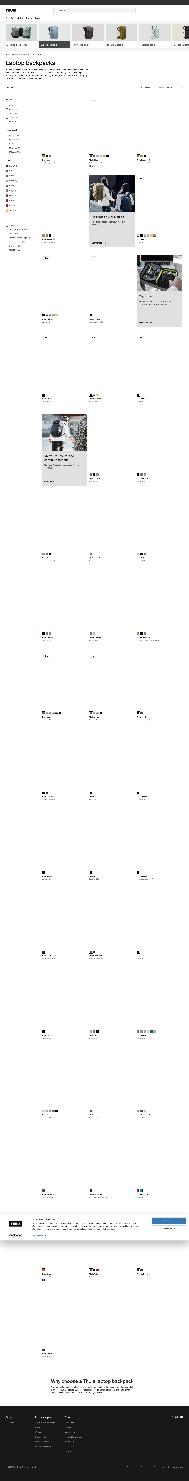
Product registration (43, 1442)
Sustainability (70, 1432)
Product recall (40, 1437)
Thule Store (69, 1451)
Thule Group (69, 1446)
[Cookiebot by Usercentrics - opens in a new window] (15, 1476)
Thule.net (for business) (73, 1437)
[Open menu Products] (11, 18)
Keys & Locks (40, 1427)
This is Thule (69, 1422)
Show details (37, 1476)
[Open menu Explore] (30, 18)
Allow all (169, 1461)
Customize (169, 1469)
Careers (68, 1427)
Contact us (10, 1422)
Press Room (69, 1442)
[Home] (29, 10)
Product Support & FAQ (44, 1446)
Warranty (38, 1432)
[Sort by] (174, 87)
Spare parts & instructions (45, 1422)
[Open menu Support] (39, 18)
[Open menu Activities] (21, 18)
